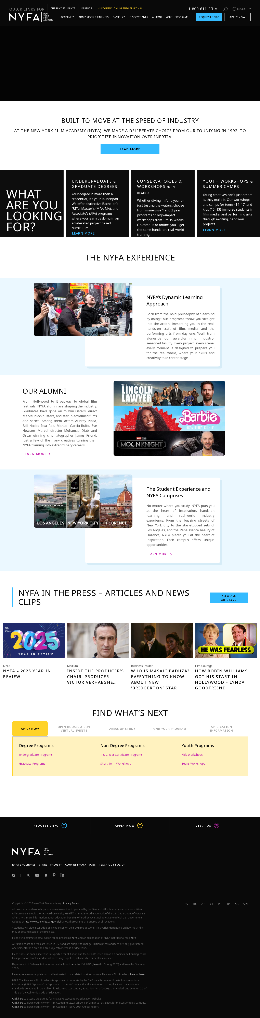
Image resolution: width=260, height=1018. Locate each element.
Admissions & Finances (94, 9)
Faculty (56, 864)
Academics (68, 9)
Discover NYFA (139, 9)
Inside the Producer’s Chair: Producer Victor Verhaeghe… (95, 676)
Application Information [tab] (221, 728)
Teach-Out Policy (112, 864)
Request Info (209, 9)
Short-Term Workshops (115, 763)
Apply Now (237, 9)
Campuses (119, 9)
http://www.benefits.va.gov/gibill (43, 921)
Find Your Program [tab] (169, 729)
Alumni (157, 9)
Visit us (207, 825)
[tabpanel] (130, 756)
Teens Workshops (193, 763)
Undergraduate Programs (36, 755)
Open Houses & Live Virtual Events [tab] (74, 728)
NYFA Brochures (24, 864)
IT (211, 903)
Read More (130, 149)
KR (237, 903)
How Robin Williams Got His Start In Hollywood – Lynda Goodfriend (221, 679)
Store (43, 864)
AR (204, 903)
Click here (17, 998)
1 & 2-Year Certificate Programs (121, 755)
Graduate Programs (32, 763)
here (74, 938)
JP (228, 903)
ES (195, 903)
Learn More (83, 233)
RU (186, 903)
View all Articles (228, 597)
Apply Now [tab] (30, 729)
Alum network (75, 864)
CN (245, 903)
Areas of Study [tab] (122, 729)
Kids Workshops (192, 755)
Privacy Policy (71, 903)
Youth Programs (177, 9)
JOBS (92, 864)
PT (220, 903)
